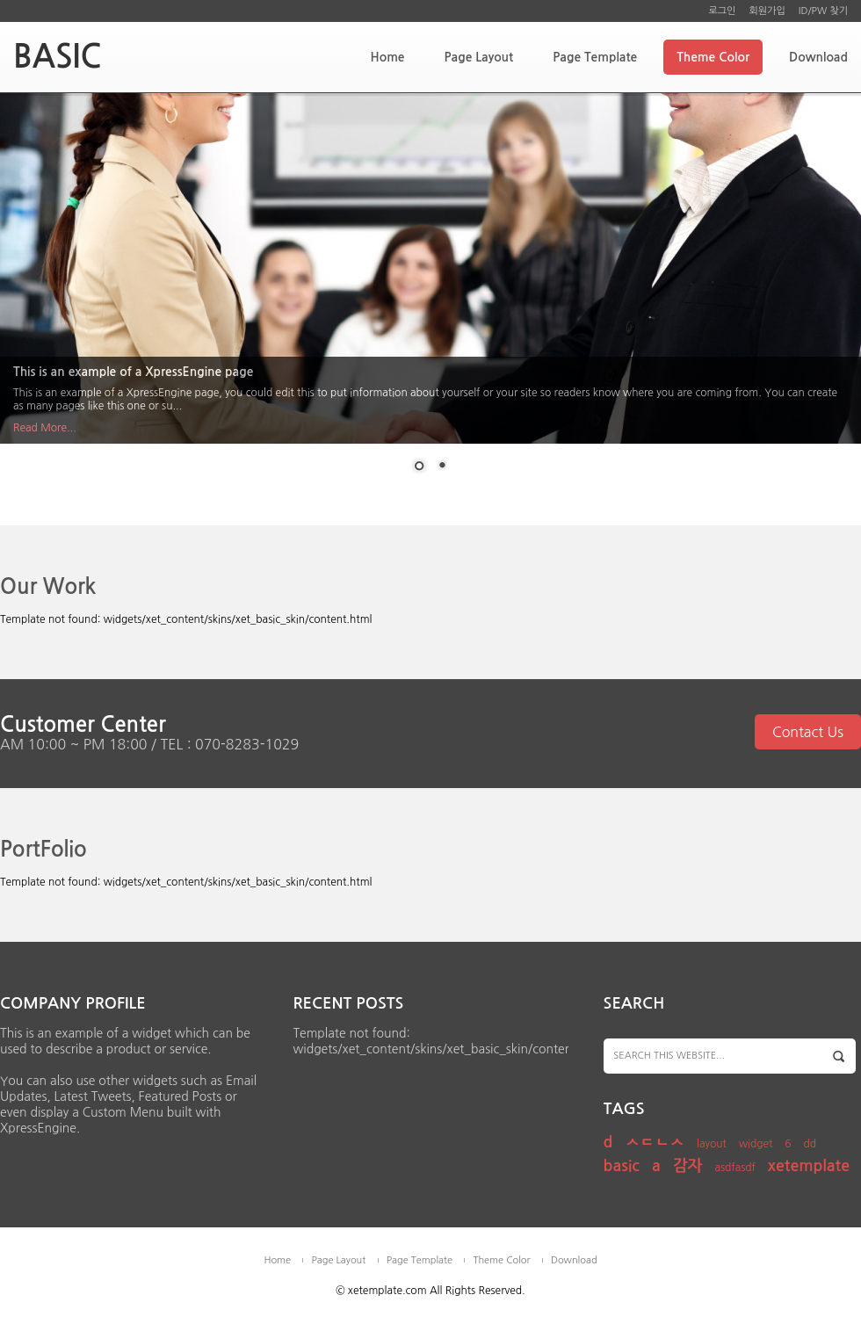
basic (622, 1166)
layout (712, 1144)
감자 (688, 1166)
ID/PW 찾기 (823, 11)
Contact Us (807, 732)
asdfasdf (735, 1167)
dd (810, 1144)
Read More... (44, 428)
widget (756, 1144)
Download (818, 57)
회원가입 (767, 11)
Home (387, 57)
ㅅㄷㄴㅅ (654, 1142)
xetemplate (809, 1166)
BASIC (57, 56)
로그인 (721, 11)
